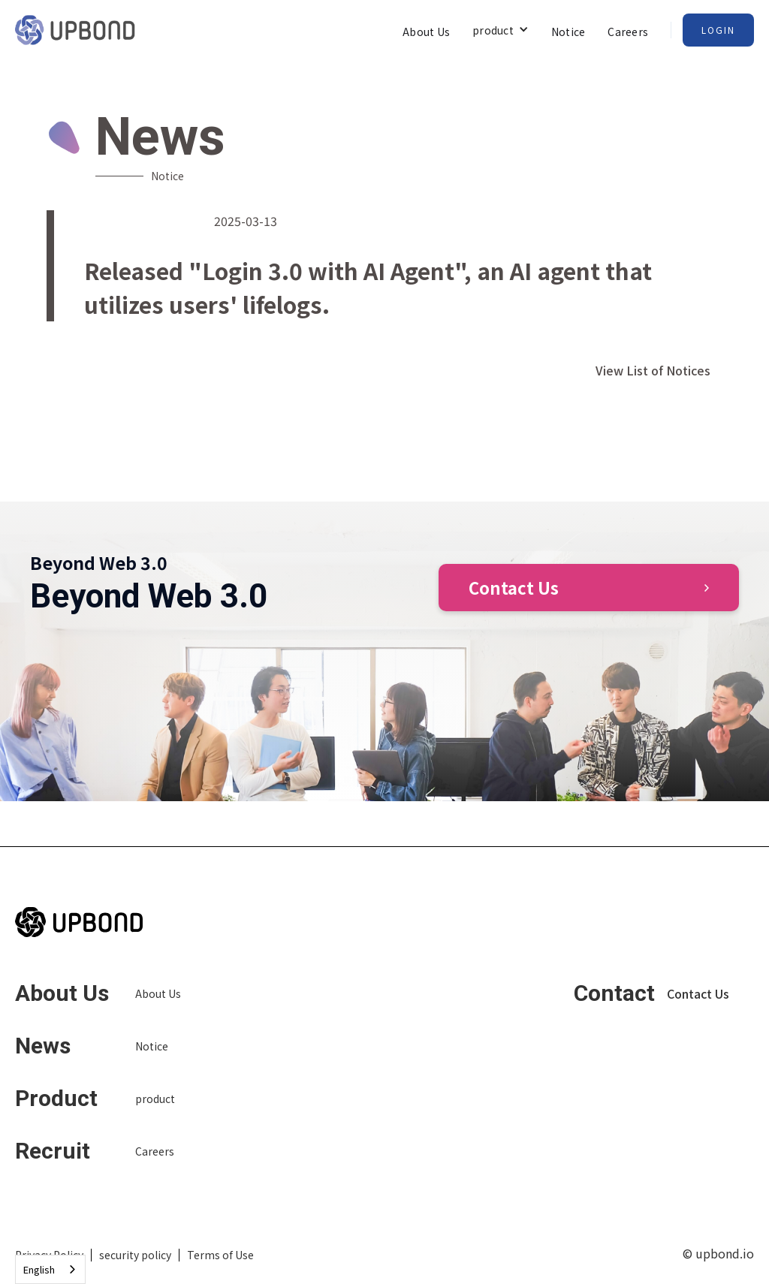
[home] (75, 30)
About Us (426, 31)
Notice (568, 31)
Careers (628, 31)
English (39, 1269)
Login (718, 29)
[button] (500, 29)
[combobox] (50, 1269)
